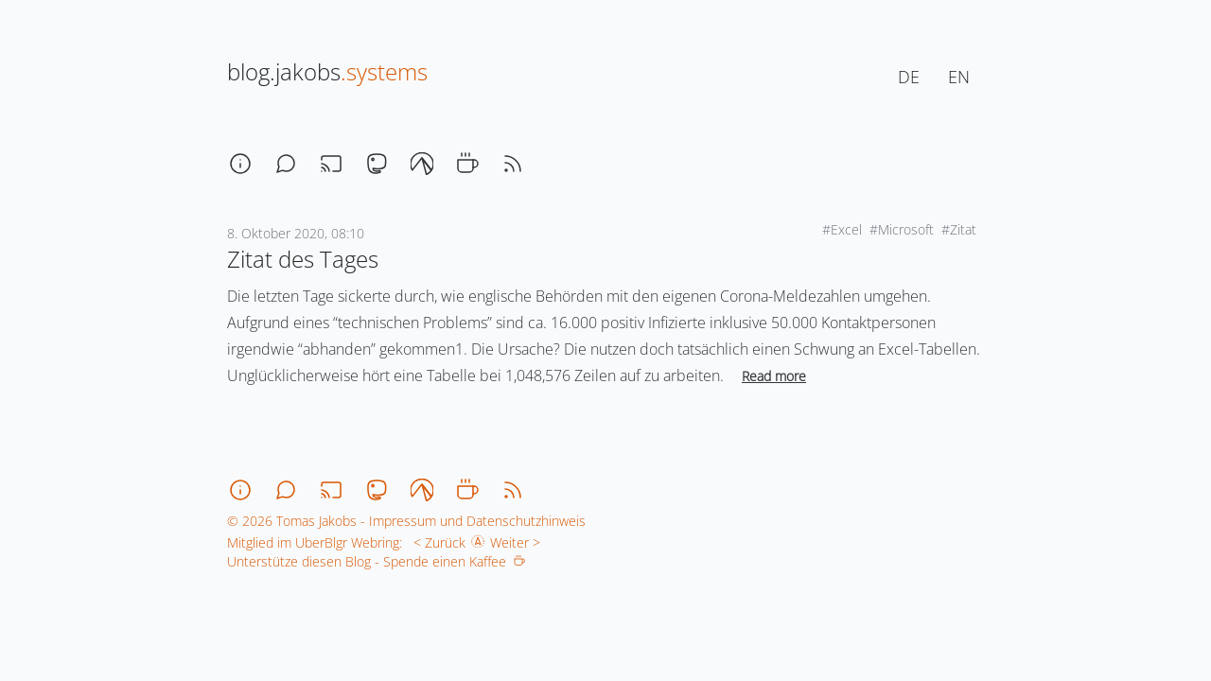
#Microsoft (901, 229)
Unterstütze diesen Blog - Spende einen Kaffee (376, 561)
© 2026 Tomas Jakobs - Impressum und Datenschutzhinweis (406, 521)
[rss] (512, 163)
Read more (774, 376)
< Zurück (435, 542)
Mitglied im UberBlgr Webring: (314, 542)
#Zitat (958, 229)
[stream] (331, 163)
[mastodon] (376, 163)
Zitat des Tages (302, 258)
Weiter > (519, 542)
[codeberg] (422, 163)
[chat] (285, 163)
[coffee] (467, 163)
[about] (240, 163)
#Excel (842, 229)
